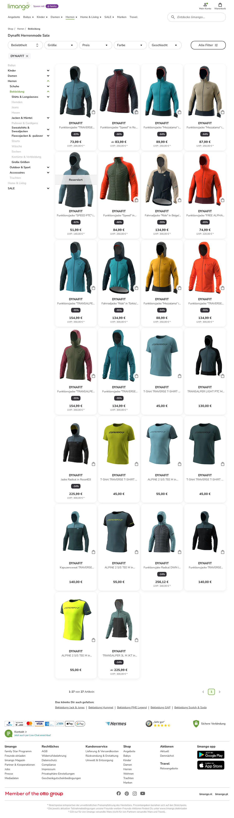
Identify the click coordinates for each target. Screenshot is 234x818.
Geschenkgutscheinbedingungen (61, 778)
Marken (127, 783)
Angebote (129, 751)
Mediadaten (12, 778)
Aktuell (164, 751)
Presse (9, 774)
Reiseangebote (169, 768)
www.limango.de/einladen (173, 808)
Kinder (12, 70)
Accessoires (17, 172)
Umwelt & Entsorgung (99, 760)
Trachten (128, 778)
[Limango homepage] (19, 6)
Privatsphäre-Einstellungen (58, 774)
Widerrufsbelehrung (54, 756)
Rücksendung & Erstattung (102, 756)
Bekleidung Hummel (100, 707)
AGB (44, 751)
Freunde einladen (15, 756)
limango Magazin (15, 760)
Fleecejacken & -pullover (27, 136)
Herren (12, 81)
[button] (220, 6)
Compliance (49, 765)
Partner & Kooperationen (20, 765)
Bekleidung (17, 91)
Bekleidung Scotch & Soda (190, 707)
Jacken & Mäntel (22, 118)
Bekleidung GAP (160, 707)
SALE (11, 188)
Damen (12, 76)
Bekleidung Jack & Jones (70, 707)
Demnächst (167, 756)
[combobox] (196, 17)
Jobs (7, 769)
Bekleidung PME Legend (132, 707)
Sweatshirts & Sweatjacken (20, 129)
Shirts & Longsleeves (25, 97)
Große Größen (21, 162)
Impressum (48, 769)
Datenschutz (49, 760)
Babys (127, 756)
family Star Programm (18, 751)
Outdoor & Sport (20, 167)
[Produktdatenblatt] (76, 107)
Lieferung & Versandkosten (102, 751)
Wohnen (128, 774)
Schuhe (14, 86)
